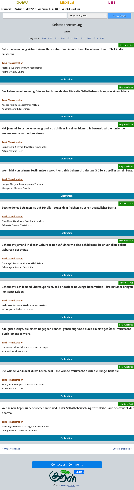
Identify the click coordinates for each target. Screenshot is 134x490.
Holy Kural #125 (126, 203)
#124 (63, 38)
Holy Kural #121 (126, 45)
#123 (57, 38)
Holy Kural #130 (126, 404)
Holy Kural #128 (126, 325)
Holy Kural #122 (126, 87)
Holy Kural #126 (126, 240)
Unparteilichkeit (12, 449)
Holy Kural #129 (126, 367)
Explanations (67, 79)
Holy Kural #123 (126, 124)
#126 (76, 38)
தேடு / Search (119, 16)
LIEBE (111, 2)
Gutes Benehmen (121, 449)
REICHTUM (67, 2)
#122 (50, 38)
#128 (89, 38)
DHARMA (22, 2)
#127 (82, 38)
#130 (102, 38)
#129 (96, 38)
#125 (70, 38)
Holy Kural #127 (126, 283)
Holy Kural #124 (126, 166)
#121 (44, 38)
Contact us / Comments (67, 464)
